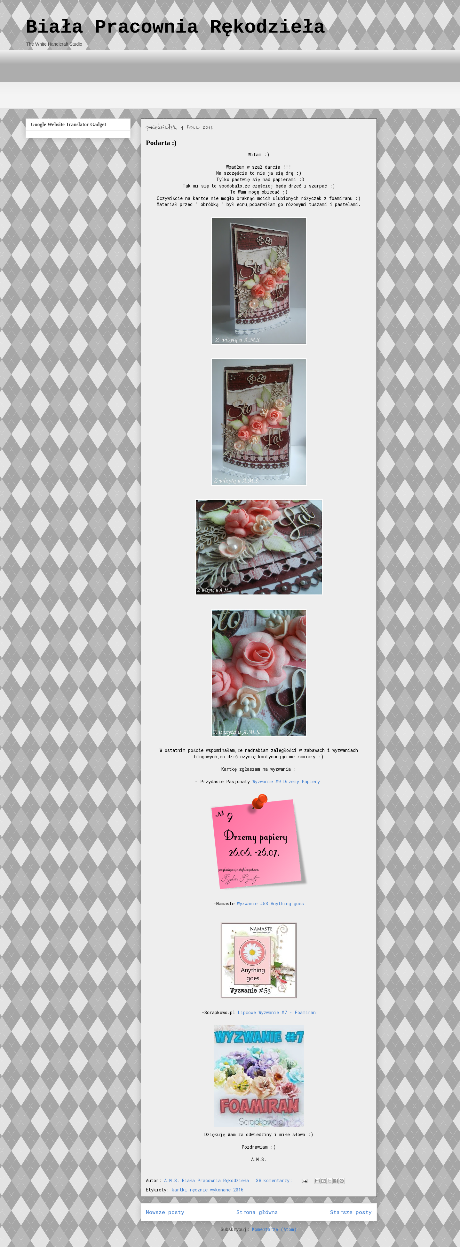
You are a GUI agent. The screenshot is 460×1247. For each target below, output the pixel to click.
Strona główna (257, 1212)
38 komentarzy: (275, 1180)
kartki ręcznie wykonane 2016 (207, 1190)
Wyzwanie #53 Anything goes (270, 903)
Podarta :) (161, 143)
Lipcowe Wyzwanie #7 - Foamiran (277, 1012)
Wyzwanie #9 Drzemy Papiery (286, 781)
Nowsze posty (165, 1212)
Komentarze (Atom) (274, 1229)
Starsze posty (351, 1212)
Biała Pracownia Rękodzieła (175, 27)
